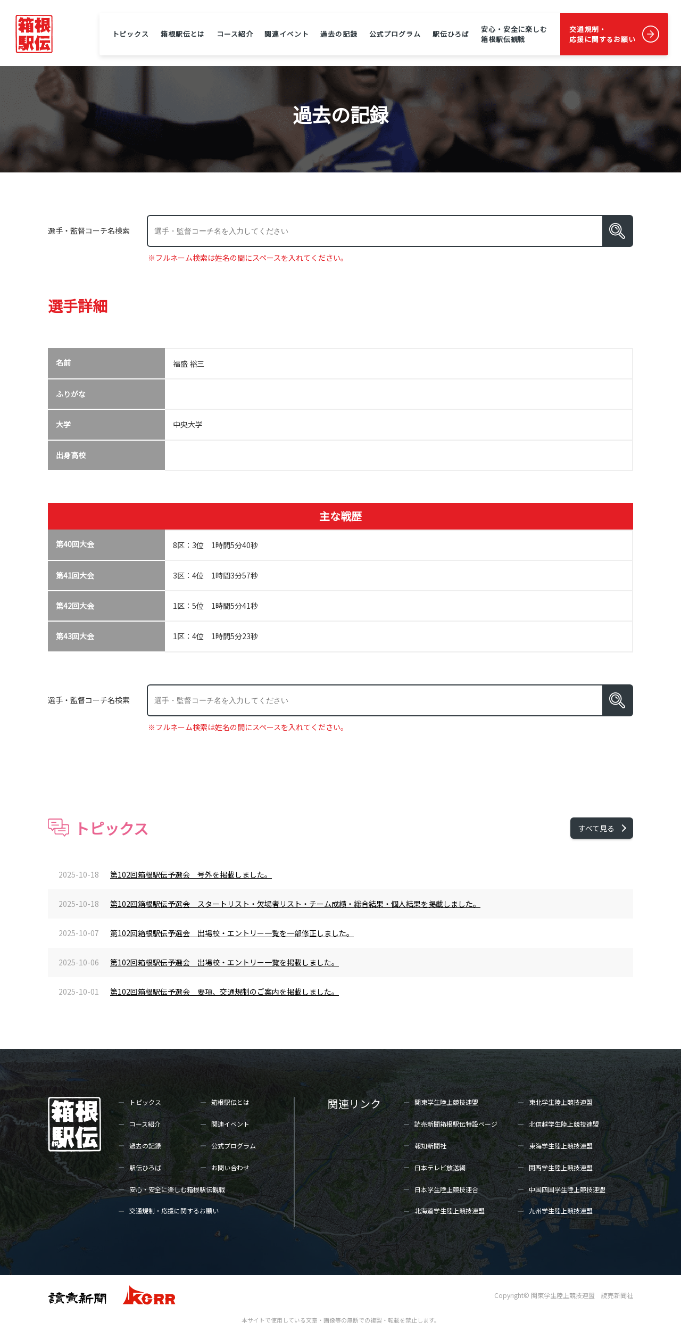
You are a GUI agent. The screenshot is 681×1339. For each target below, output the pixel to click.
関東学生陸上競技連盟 (446, 1101)
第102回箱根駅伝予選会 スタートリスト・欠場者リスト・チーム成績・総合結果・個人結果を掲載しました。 (295, 903)
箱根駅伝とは (183, 34)
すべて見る (596, 828)
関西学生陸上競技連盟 (561, 1167)
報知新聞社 (430, 1145)
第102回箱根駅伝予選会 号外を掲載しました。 (191, 874)
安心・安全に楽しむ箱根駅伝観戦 (514, 34)
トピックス (130, 34)
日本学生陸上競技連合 (446, 1189)
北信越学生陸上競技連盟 (564, 1123)
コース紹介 (235, 34)
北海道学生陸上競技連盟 (449, 1210)
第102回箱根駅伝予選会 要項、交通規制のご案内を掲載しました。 (224, 991)
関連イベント (286, 34)
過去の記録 (338, 34)
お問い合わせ (230, 1167)
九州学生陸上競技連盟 (561, 1210)
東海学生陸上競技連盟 (561, 1145)
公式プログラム (395, 34)
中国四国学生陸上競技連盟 (567, 1189)
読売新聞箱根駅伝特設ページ (455, 1123)
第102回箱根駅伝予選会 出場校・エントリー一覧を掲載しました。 (224, 962)
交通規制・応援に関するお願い (602, 34)
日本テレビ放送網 (440, 1167)
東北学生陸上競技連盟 (561, 1101)
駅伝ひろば (451, 34)
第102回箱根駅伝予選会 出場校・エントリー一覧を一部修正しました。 (232, 933)
